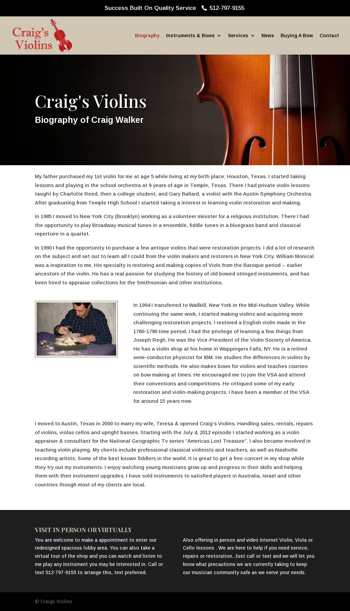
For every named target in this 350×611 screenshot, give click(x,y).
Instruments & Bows (190, 35)
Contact (329, 35)
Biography (147, 35)
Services (238, 35)
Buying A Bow (297, 35)
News (267, 35)
